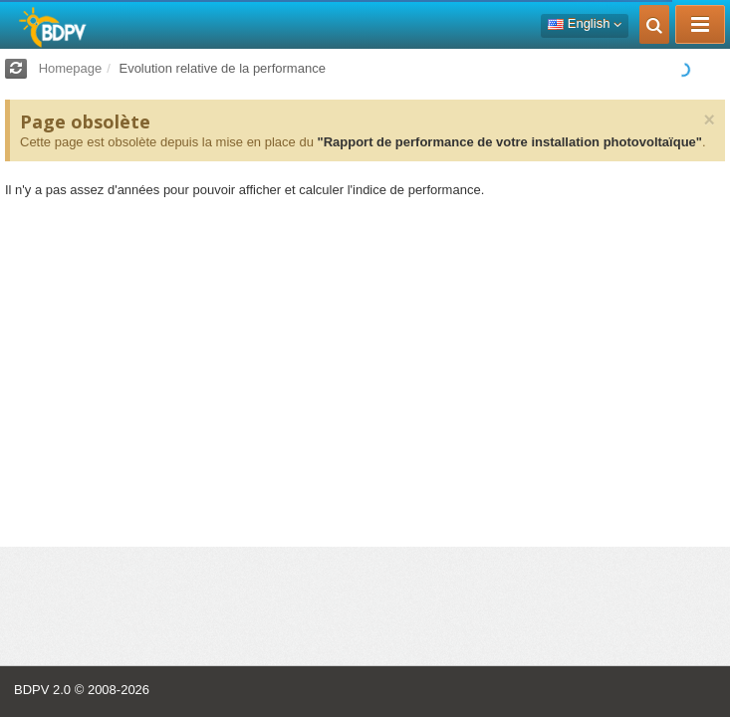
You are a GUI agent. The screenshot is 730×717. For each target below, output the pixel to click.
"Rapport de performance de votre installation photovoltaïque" (509, 141)
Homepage (71, 68)
